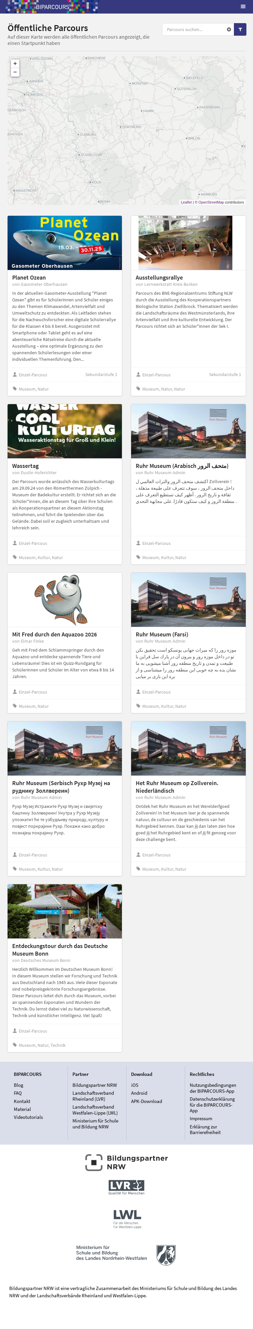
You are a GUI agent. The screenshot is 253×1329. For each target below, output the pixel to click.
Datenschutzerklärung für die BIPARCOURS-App (212, 1105)
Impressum (201, 1118)
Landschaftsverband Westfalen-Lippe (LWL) (95, 1110)
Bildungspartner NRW (94, 1085)
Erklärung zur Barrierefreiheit (205, 1129)
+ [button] (15, 64)
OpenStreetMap (211, 202)
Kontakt (22, 1101)
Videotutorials (28, 1117)
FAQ (18, 1093)
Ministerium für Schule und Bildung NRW (95, 1123)
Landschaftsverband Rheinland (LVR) (93, 1096)
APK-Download (146, 1101)
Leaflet (186, 202)
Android (139, 1093)
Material (22, 1109)
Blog (18, 1085)
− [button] (15, 72)
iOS (134, 1085)
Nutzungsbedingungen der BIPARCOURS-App (213, 1088)
